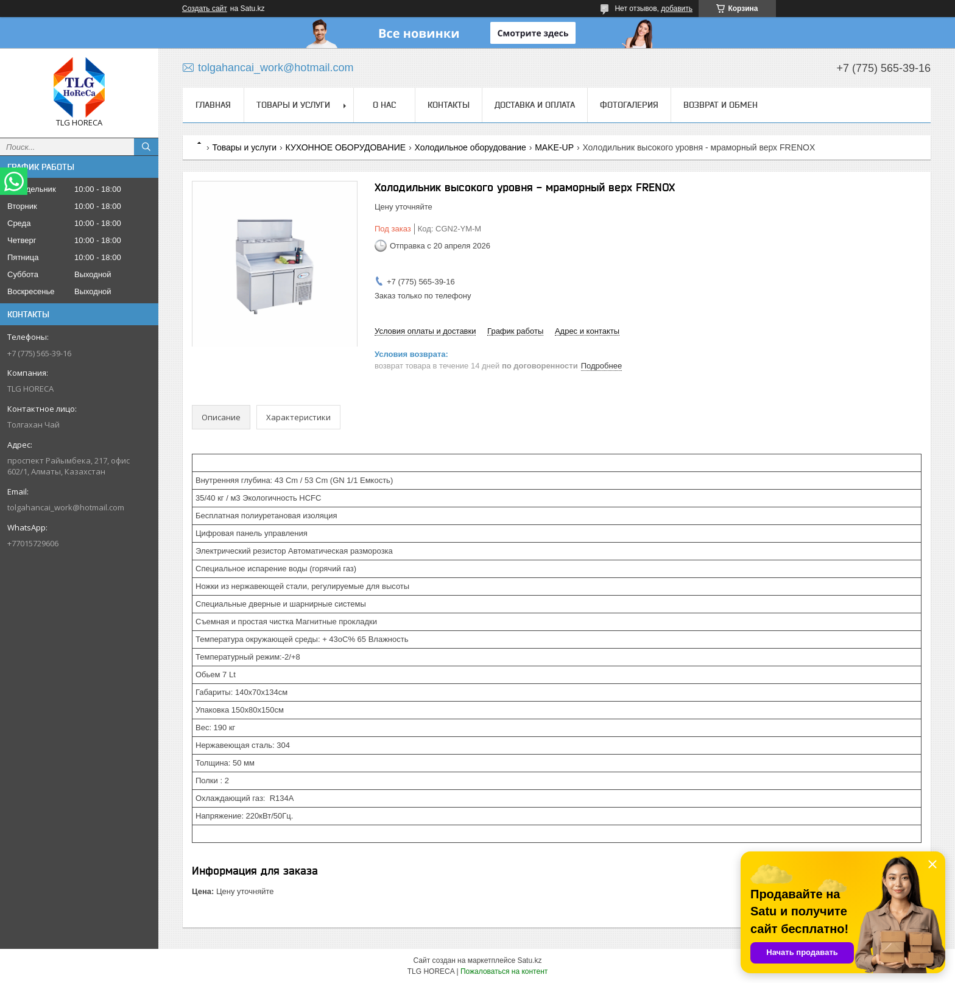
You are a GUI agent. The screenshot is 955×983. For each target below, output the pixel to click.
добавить (676, 8)
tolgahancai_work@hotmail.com (65, 507)
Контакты (449, 105)
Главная (213, 105)
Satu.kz (529, 960)
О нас (384, 105)
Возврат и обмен (720, 105)
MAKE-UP (554, 147)
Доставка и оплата (535, 105)
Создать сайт (204, 8)
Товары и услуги (293, 105)
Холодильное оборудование (470, 147)
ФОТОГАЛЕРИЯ (629, 105)
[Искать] (146, 147)
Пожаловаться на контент (504, 971)
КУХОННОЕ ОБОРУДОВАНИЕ (346, 147)
